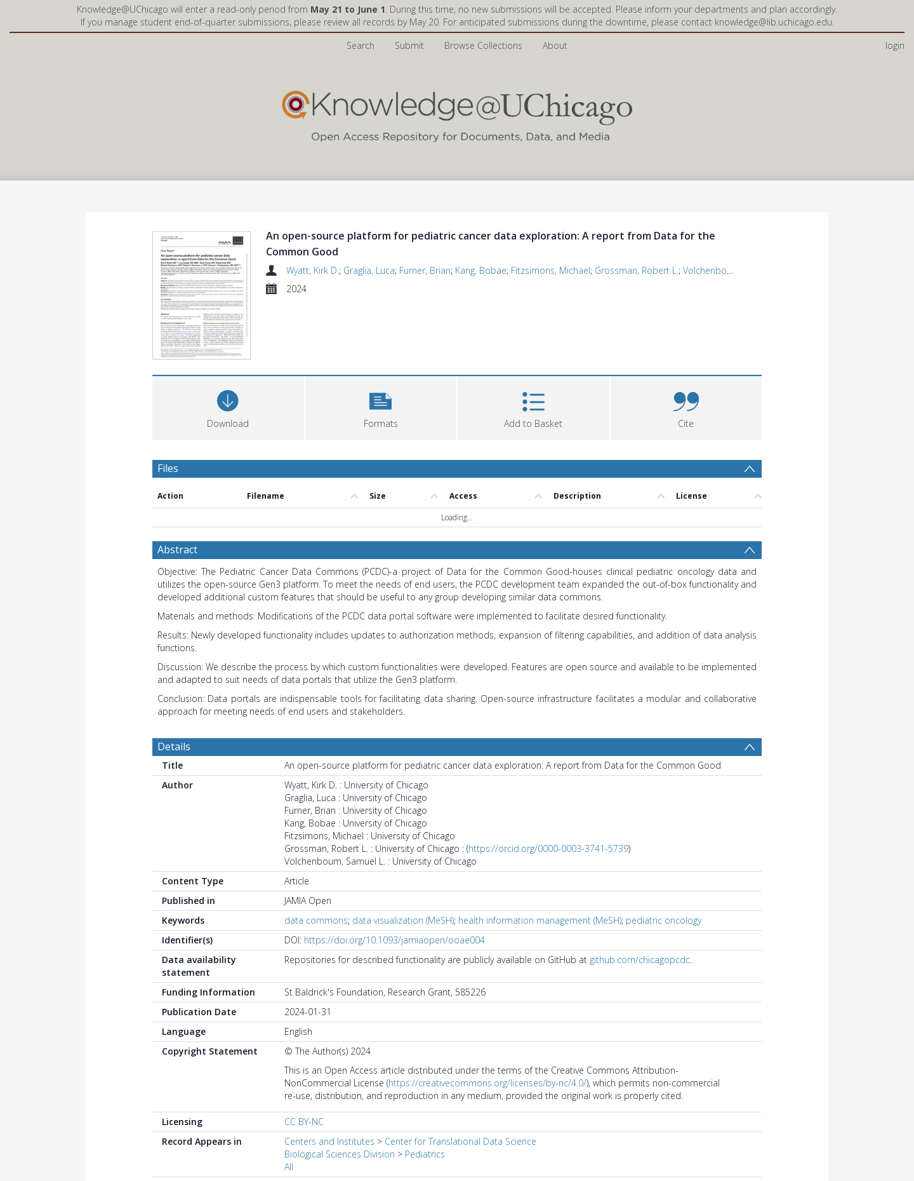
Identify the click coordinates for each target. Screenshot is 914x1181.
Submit (409, 45)
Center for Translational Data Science (460, 1081)
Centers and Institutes (329, 1081)
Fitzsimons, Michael (550, 270)
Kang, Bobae (481, 270)
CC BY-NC (304, 1061)
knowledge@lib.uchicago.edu (773, 22)
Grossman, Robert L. (637, 270)
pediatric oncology (663, 860)
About (555, 45)
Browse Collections (483, 45)
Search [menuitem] (360, 45)
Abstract (177, 489)
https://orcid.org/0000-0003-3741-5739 (548, 788)
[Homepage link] (457, 113)
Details (173, 686)
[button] (381, 346)
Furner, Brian (425, 270)
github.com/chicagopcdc (640, 899)
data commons (316, 860)
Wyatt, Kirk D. (312, 270)
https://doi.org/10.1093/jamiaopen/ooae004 (394, 880)
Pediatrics (425, 1094)
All (288, 1106)
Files (167, 408)
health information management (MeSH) (539, 860)
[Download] (228, 346)
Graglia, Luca (369, 270)
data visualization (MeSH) (403, 860)
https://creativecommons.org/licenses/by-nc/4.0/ (487, 1022)
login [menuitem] (894, 45)
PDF (166, 1158)
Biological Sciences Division (339, 1094)
